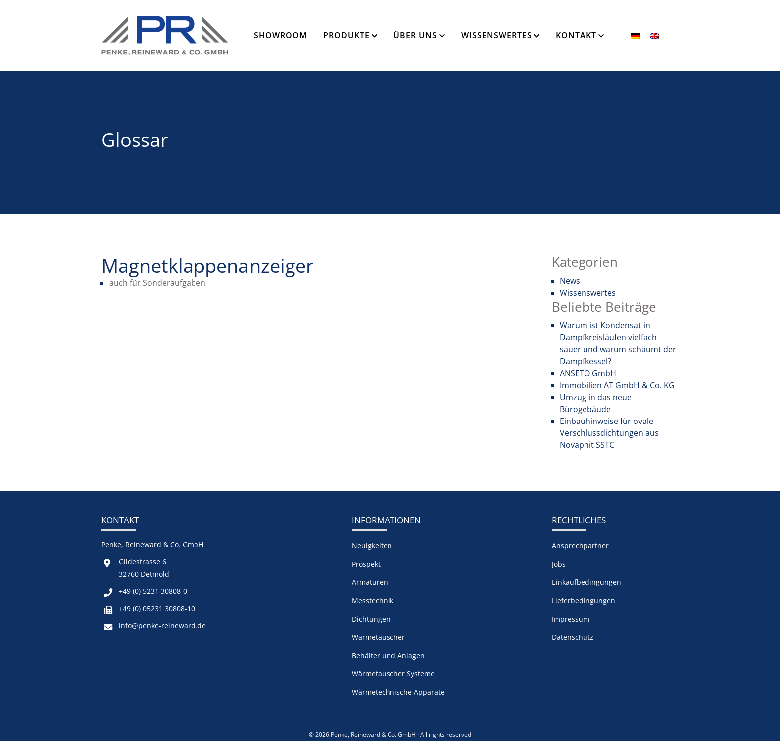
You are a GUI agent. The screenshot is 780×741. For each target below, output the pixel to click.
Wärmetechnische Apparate (398, 692)
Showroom (280, 35)
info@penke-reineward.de (162, 625)
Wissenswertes (496, 35)
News (570, 280)
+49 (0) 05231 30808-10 (157, 608)
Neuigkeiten (372, 545)
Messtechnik (372, 600)
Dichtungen (371, 619)
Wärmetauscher (378, 637)
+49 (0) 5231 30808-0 (153, 591)
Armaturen (370, 582)
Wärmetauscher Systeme (393, 673)
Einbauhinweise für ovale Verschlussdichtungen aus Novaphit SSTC (609, 433)
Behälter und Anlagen (388, 655)
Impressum (570, 619)
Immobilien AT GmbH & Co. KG (617, 385)
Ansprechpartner (580, 545)
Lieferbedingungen (583, 600)
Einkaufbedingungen (586, 582)
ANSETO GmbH (588, 373)
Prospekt (366, 564)
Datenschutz (572, 637)
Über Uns (415, 35)
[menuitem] (635, 35)
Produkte (346, 35)
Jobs (559, 564)
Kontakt (576, 35)
